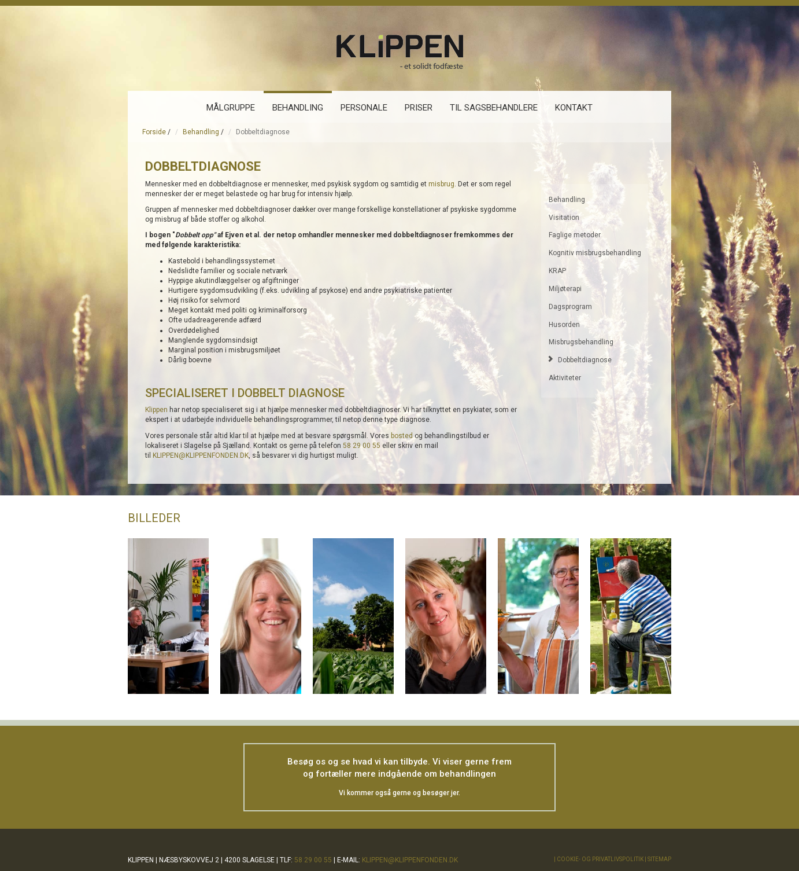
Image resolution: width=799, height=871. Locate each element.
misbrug (441, 184)
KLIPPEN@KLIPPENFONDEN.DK (201, 455)
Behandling (201, 132)
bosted (402, 436)
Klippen (156, 410)
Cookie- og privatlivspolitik (600, 859)
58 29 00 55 (361, 446)
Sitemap (659, 859)
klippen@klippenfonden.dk (410, 860)
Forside (154, 132)
